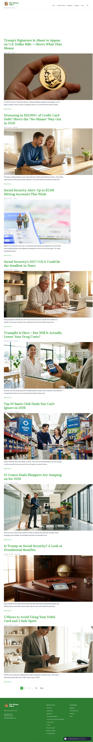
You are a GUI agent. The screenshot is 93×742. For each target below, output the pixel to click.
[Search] (87, 5)
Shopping (76, 5)
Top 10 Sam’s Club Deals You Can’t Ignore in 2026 (29, 406)
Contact (48, 725)
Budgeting (69, 5)
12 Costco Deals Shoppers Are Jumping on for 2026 (33, 477)
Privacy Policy (49, 722)
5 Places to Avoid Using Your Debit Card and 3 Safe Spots (29, 619)
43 (36, 688)
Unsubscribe (49, 710)
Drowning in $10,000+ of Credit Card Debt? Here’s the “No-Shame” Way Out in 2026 (32, 119)
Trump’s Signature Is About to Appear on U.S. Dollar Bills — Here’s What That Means (33, 44)
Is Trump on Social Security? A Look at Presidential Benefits (33, 548)
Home (53, 5)
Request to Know (50, 727)
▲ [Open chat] (87, 739)
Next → (42, 688)
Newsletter (49, 713)
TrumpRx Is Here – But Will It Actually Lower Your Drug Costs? (33, 335)
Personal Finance (61, 5)
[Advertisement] (46, 20)
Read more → (8, 109)
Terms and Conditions (51, 716)
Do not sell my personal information (55, 719)
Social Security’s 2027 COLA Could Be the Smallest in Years (32, 264)
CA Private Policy (50, 733)
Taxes (82, 5)
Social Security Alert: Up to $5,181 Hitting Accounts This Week (29, 192)
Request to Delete (50, 730)
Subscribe (48, 708)
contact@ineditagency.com (10, 718)
